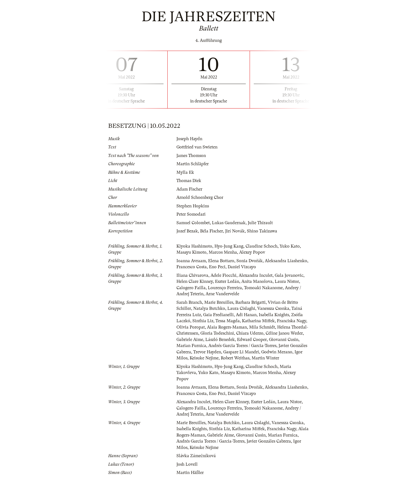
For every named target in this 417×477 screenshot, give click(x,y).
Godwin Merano (276, 351)
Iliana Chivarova (192, 275)
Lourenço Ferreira (225, 287)
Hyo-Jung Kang (228, 246)
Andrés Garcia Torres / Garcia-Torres (242, 345)
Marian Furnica (191, 345)
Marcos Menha (223, 252)
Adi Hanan (246, 314)
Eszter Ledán (227, 281)
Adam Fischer (189, 189)
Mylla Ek (185, 172)
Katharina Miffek (258, 320)
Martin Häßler (190, 472)
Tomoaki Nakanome (263, 287)
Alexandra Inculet (255, 275)
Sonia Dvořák (249, 260)
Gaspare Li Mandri (241, 351)
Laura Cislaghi (241, 308)
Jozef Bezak (187, 231)
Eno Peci (217, 266)
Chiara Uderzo (249, 333)
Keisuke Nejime (204, 358)
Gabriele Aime (189, 339)
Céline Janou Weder (284, 333)
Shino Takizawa (262, 231)
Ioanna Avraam (191, 260)
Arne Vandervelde (222, 293)
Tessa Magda (228, 320)
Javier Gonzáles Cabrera (269, 441)
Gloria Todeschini (217, 333)
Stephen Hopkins (192, 206)
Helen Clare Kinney (194, 281)
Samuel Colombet (193, 222)
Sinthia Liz (202, 320)
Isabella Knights (274, 314)
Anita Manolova (256, 281)
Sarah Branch (189, 302)
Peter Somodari (191, 214)
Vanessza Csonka (273, 308)
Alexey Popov (252, 252)
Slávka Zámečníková (196, 455)
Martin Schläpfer (192, 163)
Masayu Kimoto (191, 252)
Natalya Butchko (209, 308)
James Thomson (191, 155)
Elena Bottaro (221, 260)
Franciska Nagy (291, 320)
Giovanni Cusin (283, 339)
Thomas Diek (188, 180)
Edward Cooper (252, 339)
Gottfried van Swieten (196, 147)
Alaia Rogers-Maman (227, 327)
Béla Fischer (211, 231)
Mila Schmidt (262, 327)
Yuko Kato (290, 246)
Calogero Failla (191, 287)
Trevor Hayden (207, 351)
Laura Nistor (287, 281)
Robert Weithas (235, 358)
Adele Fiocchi (223, 275)
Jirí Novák (235, 231)
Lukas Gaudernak (229, 222)
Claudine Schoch (261, 246)
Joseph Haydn (189, 138)
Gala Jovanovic (289, 275)
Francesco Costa (191, 266)
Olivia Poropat (190, 327)
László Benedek (220, 339)
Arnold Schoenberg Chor (199, 197)
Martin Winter (265, 358)
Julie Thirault (260, 222)
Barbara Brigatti (250, 302)
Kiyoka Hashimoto (194, 246)
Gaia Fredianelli (218, 314)
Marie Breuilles (218, 302)
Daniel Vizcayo (242, 266)
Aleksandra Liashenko (286, 260)
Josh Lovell (187, 464)
